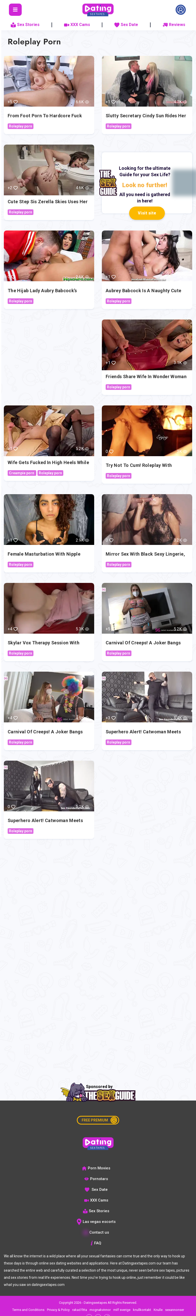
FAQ (96, 1243)
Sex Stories (25, 24)
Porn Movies (96, 1168)
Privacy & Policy (58, 1310)
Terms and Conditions (28, 1310)
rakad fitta (79, 1310)
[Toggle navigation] (15, 10)
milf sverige (121, 1310)
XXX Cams (77, 24)
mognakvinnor (100, 1310)
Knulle (158, 1310)
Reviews (174, 24)
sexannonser (174, 1310)
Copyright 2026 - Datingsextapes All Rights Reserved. (98, 1303)
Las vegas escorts (96, 1221)
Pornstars (96, 1179)
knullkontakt (142, 1310)
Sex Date (126, 24)
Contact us (96, 1232)
